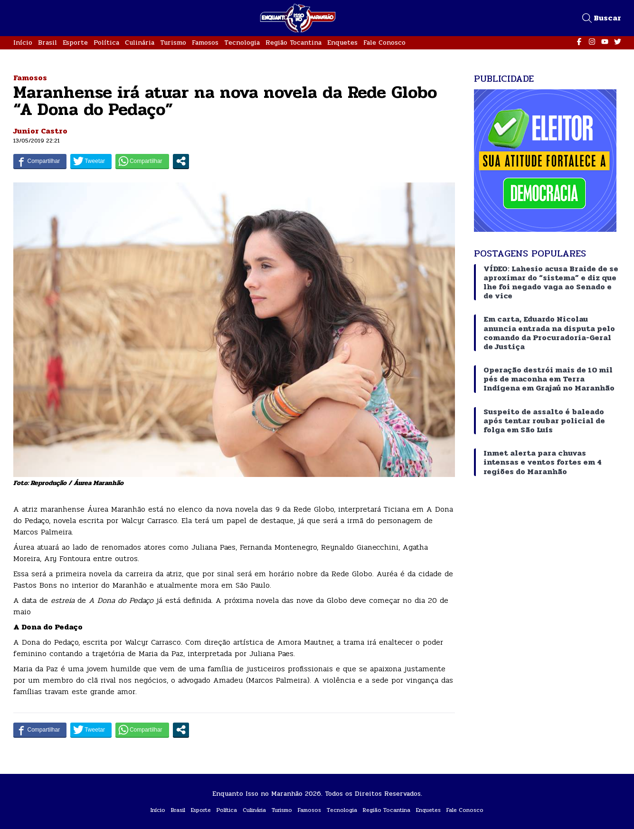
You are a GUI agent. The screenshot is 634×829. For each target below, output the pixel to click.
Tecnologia (242, 43)
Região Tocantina (293, 43)
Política (106, 43)
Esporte (75, 43)
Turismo (173, 43)
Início (22, 43)
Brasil (47, 43)
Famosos (205, 43)
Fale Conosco (384, 43)
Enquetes (342, 43)
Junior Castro (40, 131)
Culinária (139, 43)
